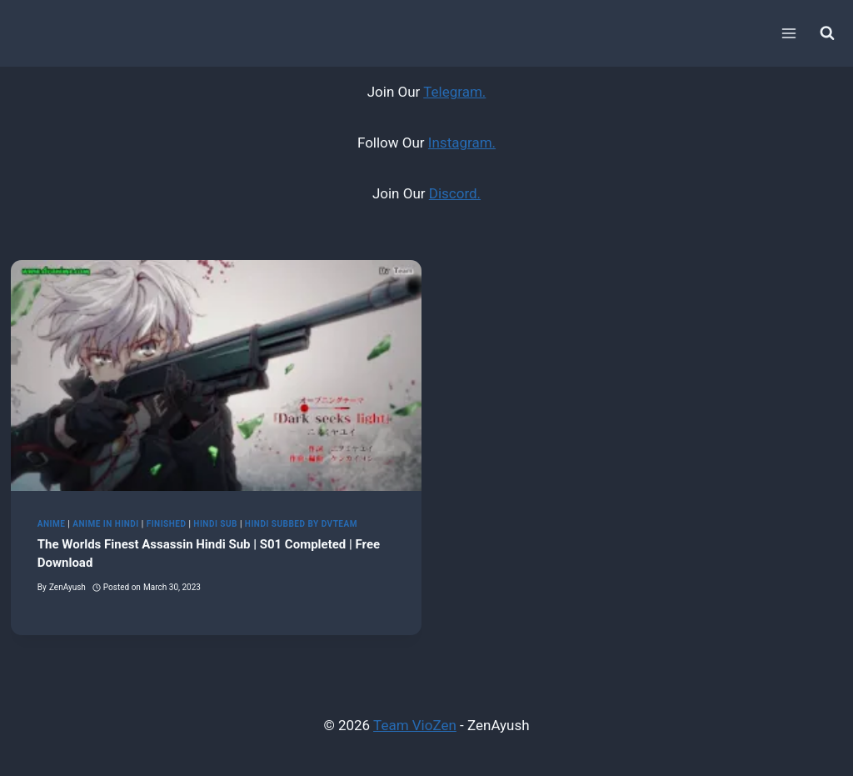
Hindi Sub (215, 523)
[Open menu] (788, 33)
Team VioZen (414, 725)
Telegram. (454, 91)
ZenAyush (67, 587)
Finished (167, 523)
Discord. (455, 193)
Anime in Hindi (105, 523)
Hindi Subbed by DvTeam (301, 523)
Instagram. (462, 142)
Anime (51, 523)
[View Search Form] (827, 33)
